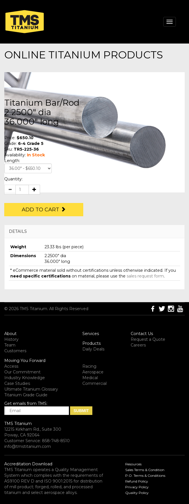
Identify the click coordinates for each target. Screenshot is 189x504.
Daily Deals (93, 349)
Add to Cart (44, 209)
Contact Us (142, 333)
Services (90, 333)
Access (11, 366)
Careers (138, 345)
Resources (133, 464)
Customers (15, 350)
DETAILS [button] (18, 231)
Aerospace (93, 372)
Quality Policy (137, 493)
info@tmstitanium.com (27, 446)
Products (91, 343)
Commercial (94, 383)
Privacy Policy (137, 487)
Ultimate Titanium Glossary (31, 389)
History (11, 339)
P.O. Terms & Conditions (145, 475)
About (10, 333)
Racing (89, 366)
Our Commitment (22, 372)
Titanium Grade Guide (25, 394)
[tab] (94, 231)
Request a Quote (148, 339)
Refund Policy (136, 481)
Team (9, 345)
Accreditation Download (28, 463)
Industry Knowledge (24, 377)
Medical (90, 377)
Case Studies (17, 383)
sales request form (145, 276)
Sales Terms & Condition (144, 470)
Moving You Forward (24, 360)
